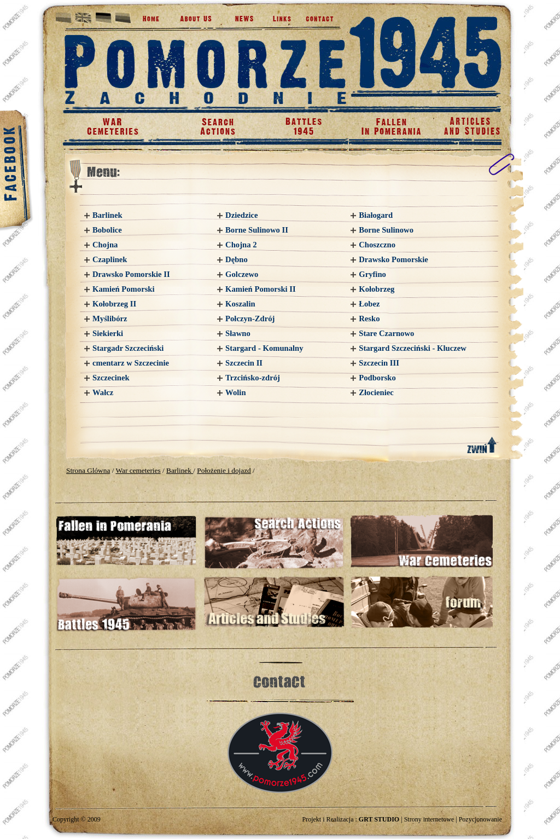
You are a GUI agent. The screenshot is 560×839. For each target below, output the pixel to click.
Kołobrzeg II (114, 303)
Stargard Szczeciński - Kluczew (412, 348)
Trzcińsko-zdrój (252, 377)
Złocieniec (376, 392)
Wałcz (102, 392)
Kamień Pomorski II (260, 289)
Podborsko (377, 377)
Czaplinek (109, 259)
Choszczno (377, 244)
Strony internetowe (429, 819)
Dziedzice (241, 215)
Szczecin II (243, 362)
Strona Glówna (88, 470)
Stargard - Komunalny (264, 348)
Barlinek (107, 215)
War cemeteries (137, 470)
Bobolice (107, 229)
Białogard (376, 215)
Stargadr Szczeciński (128, 348)
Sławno (237, 333)
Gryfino (372, 274)
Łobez (369, 303)
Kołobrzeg (376, 289)
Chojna (105, 244)
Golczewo (241, 274)
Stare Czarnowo (386, 333)
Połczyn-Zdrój (250, 318)
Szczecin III (379, 362)
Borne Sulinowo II (256, 229)
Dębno (236, 259)
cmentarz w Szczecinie (130, 362)
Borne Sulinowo (386, 229)
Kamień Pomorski (123, 289)
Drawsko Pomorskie (393, 259)
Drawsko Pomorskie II (131, 274)
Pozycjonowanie (480, 819)
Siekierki (107, 333)
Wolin (235, 392)
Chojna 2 (240, 244)
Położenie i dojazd (223, 470)
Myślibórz (109, 318)
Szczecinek (111, 377)
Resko (369, 318)
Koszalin (240, 303)
